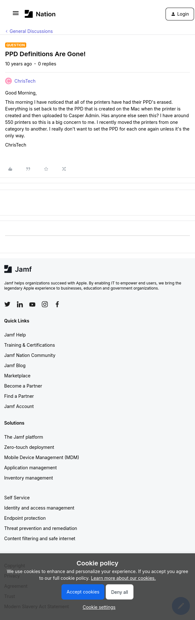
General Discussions (31, 31)
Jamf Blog (15, 365)
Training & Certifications (29, 345)
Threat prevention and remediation (40, 528)
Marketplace (17, 375)
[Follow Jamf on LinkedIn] (20, 304)
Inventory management (28, 477)
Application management (30, 467)
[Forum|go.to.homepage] (40, 14)
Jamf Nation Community (29, 355)
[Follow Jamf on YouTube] (32, 304)
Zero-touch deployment (29, 447)
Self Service (17, 497)
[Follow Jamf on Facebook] (57, 304)
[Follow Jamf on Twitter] (7, 304)
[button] (16, 15)
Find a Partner (19, 396)
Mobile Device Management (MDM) (41, 457)
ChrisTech (25, 81)
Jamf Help (15, 334)
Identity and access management (39, 507)
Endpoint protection (25, 518)
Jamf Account (19, 406)
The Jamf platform (23, 437)
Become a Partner (23, 386)
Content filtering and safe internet (39, 538)
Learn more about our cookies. (123, 578)
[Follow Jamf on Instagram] (45, 304)
